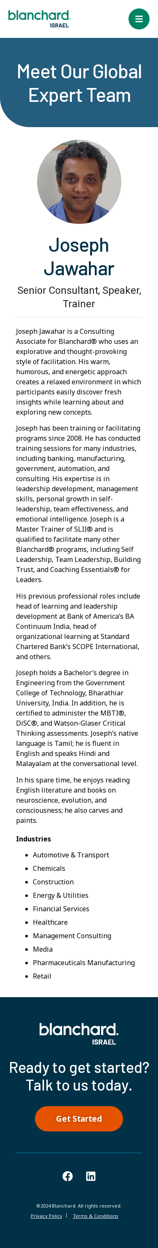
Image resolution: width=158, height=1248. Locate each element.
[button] (139, 18)
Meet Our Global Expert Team (79, 82)
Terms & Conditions (95, 1216)
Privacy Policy (46, 1216)
